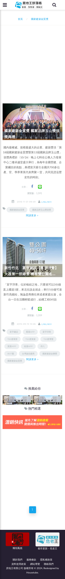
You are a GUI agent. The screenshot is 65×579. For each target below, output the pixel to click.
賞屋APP (11, 346)
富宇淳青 (47, 331)
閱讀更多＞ (32, 215)
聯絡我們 (49, 563)
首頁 (20, 18)
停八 (43, 346)
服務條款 (31, 559)
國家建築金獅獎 (49, 353)
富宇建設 (14, 331)
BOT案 (10, 353)
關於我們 (17, 559)
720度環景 (12, 339)
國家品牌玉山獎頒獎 (41, 209)
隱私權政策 (46, 559)
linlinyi (46, 202)
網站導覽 (35, 563)
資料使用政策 (18, 563)
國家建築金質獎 (17, 209)
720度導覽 (49, 339)
